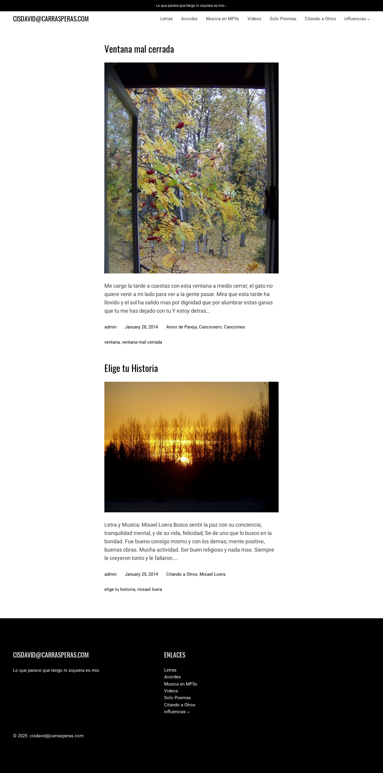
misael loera (149, 589)
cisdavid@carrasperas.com (51, 18)
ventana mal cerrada (142, 342)
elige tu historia (119, 589)
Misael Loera (212, 574)
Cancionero (210, 327)
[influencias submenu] (368, 19)
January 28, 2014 (141, 327)
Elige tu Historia (131, 368)
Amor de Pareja (181, 327)
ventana (112, 342)
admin (110, 327)
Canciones (234, 327)
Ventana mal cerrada (139, 48)
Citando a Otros (181, 574)
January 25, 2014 (141, 574)
